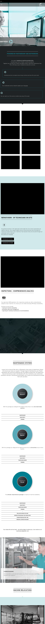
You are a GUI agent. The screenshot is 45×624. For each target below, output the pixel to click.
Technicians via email (7, 239)
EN (1, 1)
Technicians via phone (7, 242)
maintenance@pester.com (22, 531)
